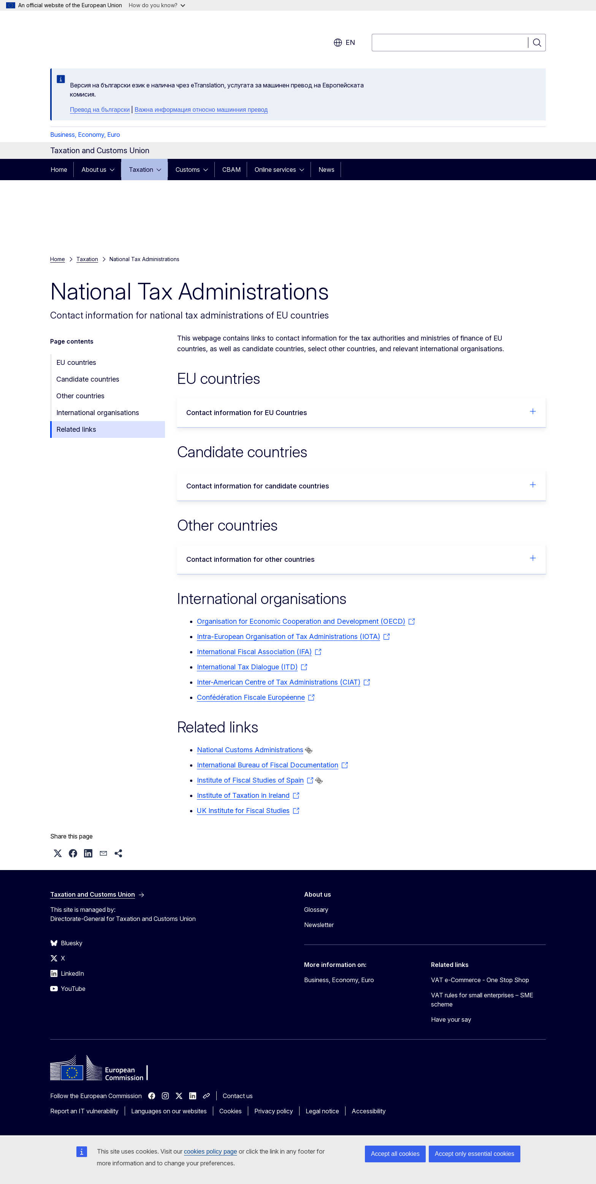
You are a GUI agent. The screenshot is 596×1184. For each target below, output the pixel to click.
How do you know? (157, 5)
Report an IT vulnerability (84, 1111)
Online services (275, 169)
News (326, 169)
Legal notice (322, 1111)
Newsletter (319, 925)
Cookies (230, 1111)
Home (59, 169)
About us (93, 169)
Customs (188, 169)
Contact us (238, 1096)
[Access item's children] (114, 169)
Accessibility (369, 1111)
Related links (76, 429)
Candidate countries (87, 379)
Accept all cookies (395, 1154)
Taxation (141, 169)
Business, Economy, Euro (85, 134)
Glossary (316, 909)
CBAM (231, 169)
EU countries (76, 362)
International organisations (97, 413)
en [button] (344, 42)
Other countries (80, 396)
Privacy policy (273, 1111)
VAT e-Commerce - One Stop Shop (480, 980)
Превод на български (100, 109)
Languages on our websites (169, 1111)
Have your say (451, 1019)
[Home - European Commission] (111, 38)
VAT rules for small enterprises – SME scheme (482, 999)
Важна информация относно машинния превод (201, 109)
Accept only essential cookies (474, 1154)
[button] (58, 853)
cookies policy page (210, 1151)
